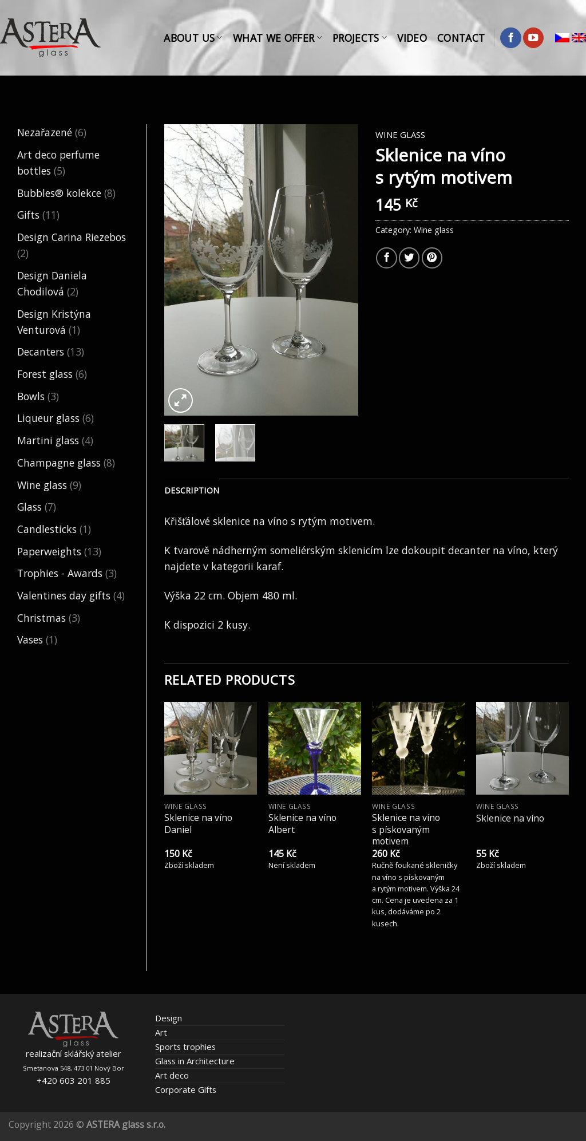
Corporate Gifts (185, 1089)
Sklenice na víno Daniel (198, 823)
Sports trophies (185, 1046)
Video (412, 38)
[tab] (191, 491)
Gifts (28, 215)
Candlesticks (47, 529)
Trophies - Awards (59, 573)
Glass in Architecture (195, 1061)
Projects (359, 38)
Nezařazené (44, 132)
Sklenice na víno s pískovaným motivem (406, 829)
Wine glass (42, 485)
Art (161, 1032)
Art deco (172, 1075)
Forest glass (45, 374)
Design (168, 1018)
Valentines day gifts (63, 595)
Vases (30, 639)
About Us (193, 38)
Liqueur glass (48, 418)
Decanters (40, 351)
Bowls (31, 396)
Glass (29, 507)
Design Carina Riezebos (71, 237)
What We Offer (277, 38)
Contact (461, 38)
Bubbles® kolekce (59, 193)
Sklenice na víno (510, 818)
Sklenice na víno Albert (302, 823)
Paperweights (49, 551)
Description (191, 490)
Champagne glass (59, 462)
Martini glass (48, 440)
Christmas (41, 618)
